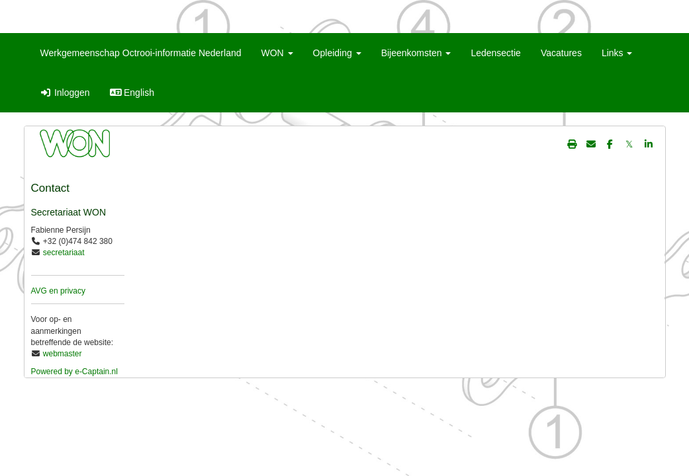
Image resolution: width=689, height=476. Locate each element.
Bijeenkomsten (416, 53)
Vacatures (561, 53)
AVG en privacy (58, 291)
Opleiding (337, 53)
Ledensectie (496, 53)
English (132, 92)
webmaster (62, 353)
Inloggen (65, 92)
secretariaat (64, 252)
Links (617, 53)
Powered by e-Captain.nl (74, 371)
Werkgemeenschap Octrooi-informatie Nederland (141, 53)
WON (277, 53)
